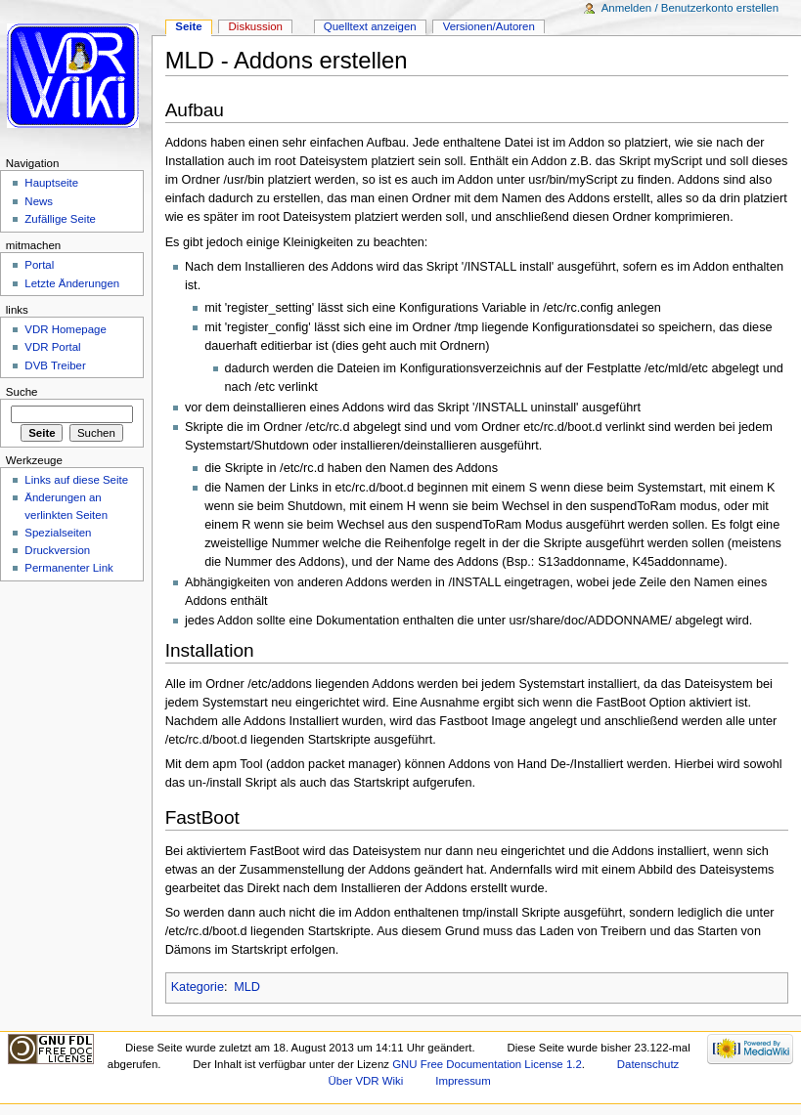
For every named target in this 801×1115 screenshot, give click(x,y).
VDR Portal (52, 347)
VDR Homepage (65, 329)
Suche (22, 392)
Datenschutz (648, 1064)
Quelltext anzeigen (370, 26)
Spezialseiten (57, 532)
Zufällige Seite (60, 219)
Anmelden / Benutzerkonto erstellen (690, 8)
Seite (188, 26)
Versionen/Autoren (489, 26)
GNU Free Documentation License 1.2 (487, 1064)
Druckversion (57, 550)
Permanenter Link (68, 568)
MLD (247, 987)
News (38, 201)
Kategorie (197, 987)
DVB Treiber (54, 365)
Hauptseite (51, 183)
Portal (39, 265)
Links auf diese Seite (76, 480)
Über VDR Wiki (366, 1081)
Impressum (463, 1081)
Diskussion (256, 26)
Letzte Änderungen (71, 283)
